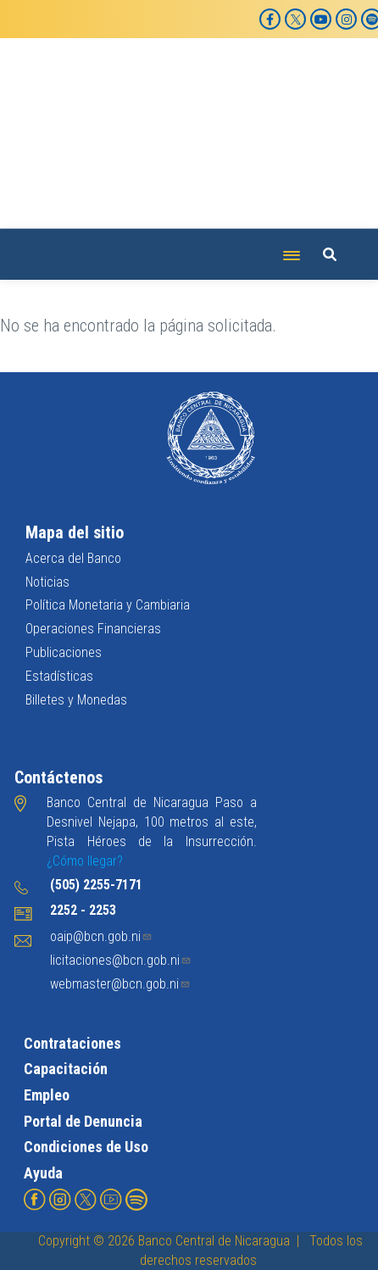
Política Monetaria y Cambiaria (107, 605)
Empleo (46, 1095)
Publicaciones (63, 652)
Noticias (47, 582)
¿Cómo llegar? (85, 861)
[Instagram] (346, 19)
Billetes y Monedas (76, 700)
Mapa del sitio (74, 532)
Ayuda (43, 1173)
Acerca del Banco (73, 558)
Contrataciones (72, 1043)
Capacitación (66, 1069)
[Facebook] (270, 19)
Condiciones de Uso (86, 1147)
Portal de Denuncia (83, 1121)
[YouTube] (320, 19)
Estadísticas (59, 676)
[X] (295, 19)
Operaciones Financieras (93, 629)
